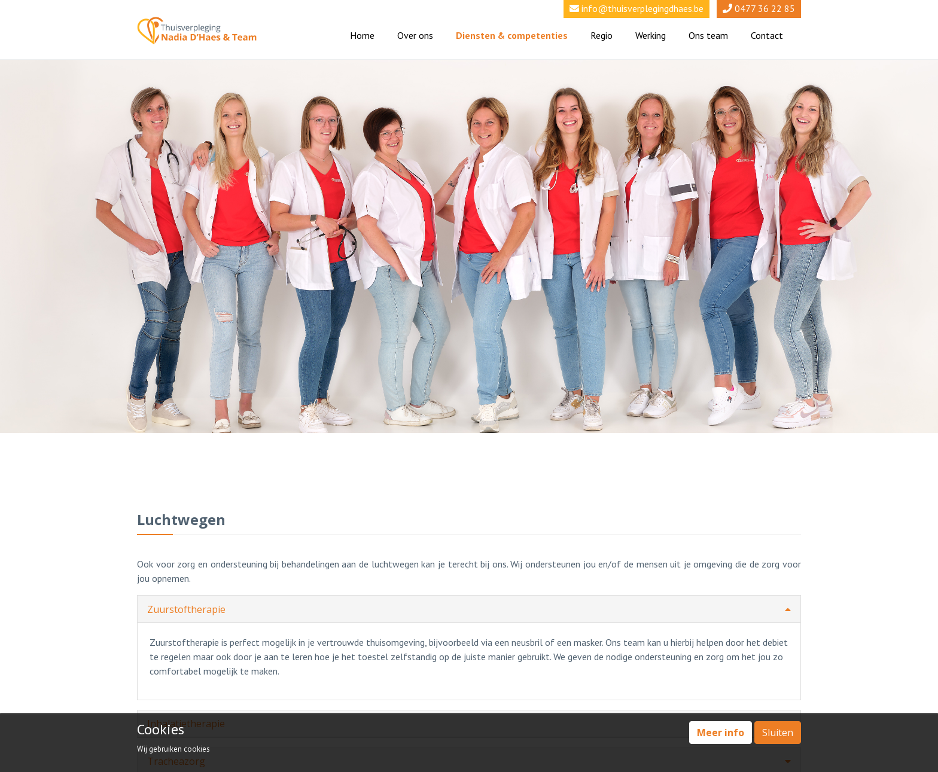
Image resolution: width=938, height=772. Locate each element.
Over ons (415, 35)
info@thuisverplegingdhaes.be (642, 8)
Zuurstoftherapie (469, 609)
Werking (650, 35)
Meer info (720, 732)
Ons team (708, 35)
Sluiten (777, 732)
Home (362, 35)
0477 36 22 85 (765, 8)
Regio (601, 35)
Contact (767, 35)
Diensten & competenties (512, 35)
